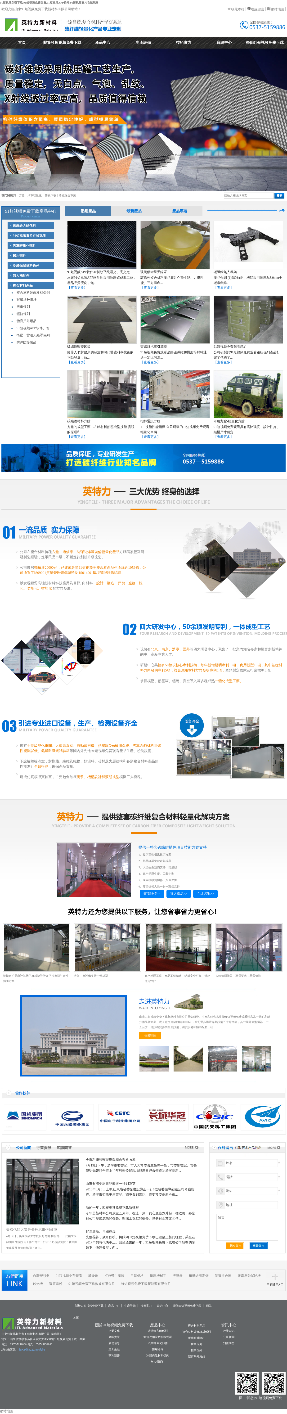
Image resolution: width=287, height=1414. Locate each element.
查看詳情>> (152, 894)
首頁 (22, 43)
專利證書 (114, 1355)
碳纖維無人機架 (225, 272)
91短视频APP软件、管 (33, 328)
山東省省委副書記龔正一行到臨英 (110, 1183)
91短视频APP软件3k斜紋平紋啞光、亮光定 (98, 272)
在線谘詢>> (205, 894)
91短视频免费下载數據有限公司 (91, 1284)
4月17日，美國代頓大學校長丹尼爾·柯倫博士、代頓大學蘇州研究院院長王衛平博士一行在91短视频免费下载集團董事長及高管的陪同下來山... (41, 1242)
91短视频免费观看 (69, 1276)
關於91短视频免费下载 (62, 43)
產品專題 (179, 211)
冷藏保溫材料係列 (26, 265)
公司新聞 (23, 1148)
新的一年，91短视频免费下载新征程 (112, 1207)
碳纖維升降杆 (26, 300)
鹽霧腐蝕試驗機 (249, 1276)
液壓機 (178, 1276)
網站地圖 (277, 9)
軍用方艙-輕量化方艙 (229, 421)
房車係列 (23, 307)
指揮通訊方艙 (150, 421)
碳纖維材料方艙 (78, 421)
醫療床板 (50, 195)
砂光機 (38, 1284)
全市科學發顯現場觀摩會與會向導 (110, 1160)
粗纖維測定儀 (199, 1276)
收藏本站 (237, 9)
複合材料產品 (23, 285)
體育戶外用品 (26, 321)
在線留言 (257, 9)
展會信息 (114, 1343)
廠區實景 (114, 1337)
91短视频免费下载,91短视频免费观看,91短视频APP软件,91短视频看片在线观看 (49, 2)
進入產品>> (178, 894)
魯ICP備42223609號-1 (31, 1349)
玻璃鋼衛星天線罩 (153, 272)
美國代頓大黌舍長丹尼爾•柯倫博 (31, 1229)
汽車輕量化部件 (24, 246)
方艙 (22, 195)
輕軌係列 (23, 314)
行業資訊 (43, 1148)
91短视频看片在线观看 (29, 236)
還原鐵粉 (55, 1284)
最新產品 (134, 211)
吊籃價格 (137, 1276)
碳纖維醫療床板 (78, 346)
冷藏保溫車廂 (67, 195)
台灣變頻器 (41, 1276)
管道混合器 (223, 1276)
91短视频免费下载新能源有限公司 (146, 1284)
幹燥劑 (93, 1276)
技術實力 (183, 43)
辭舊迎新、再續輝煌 (101, 1231)
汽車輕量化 (34, 195)
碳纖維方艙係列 (24, 226)
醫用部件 (19, 255)
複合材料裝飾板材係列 (33, 292)
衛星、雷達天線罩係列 (33, 335)
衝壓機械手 (158, 1276)
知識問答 (64, 1148)
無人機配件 (21, 275)
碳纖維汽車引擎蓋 (153, 346)
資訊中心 (224, 43)
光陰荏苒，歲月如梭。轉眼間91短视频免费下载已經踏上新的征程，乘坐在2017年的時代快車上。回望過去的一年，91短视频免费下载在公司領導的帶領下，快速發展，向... (140, 1242)
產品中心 (102, 43)
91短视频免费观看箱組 (230, 346)
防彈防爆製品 (26, 342)
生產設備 (143, 43)
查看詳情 (150, 1035)
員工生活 (114, 1349)
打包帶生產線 (114, 1276)
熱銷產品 (88, 211)
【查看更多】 (77, 287)
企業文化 (114, 1331)
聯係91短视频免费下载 (265, 43)
